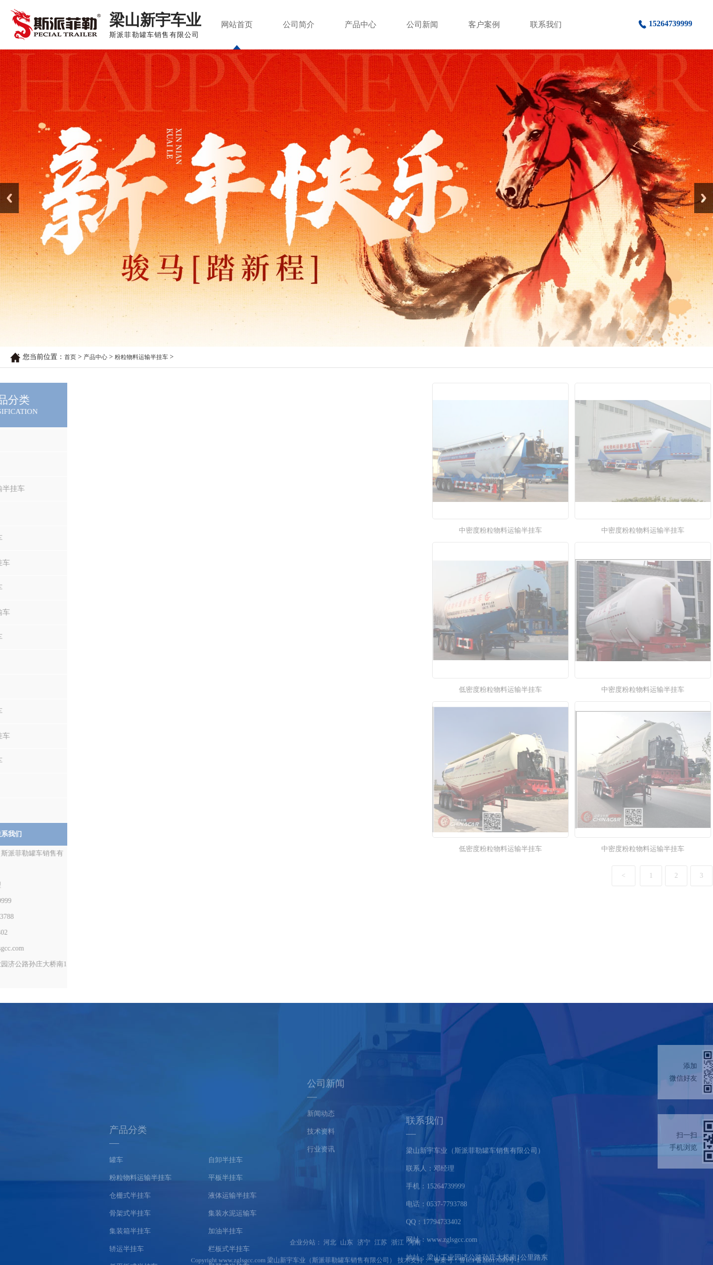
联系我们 (546, 24)
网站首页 (237, 24)
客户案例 (484, 24)
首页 (70, 357)
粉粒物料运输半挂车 (141, 357)
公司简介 (298, 24)
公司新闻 (422, 24)
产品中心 (360, 24)
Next (700, 186)
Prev (5, 186)
